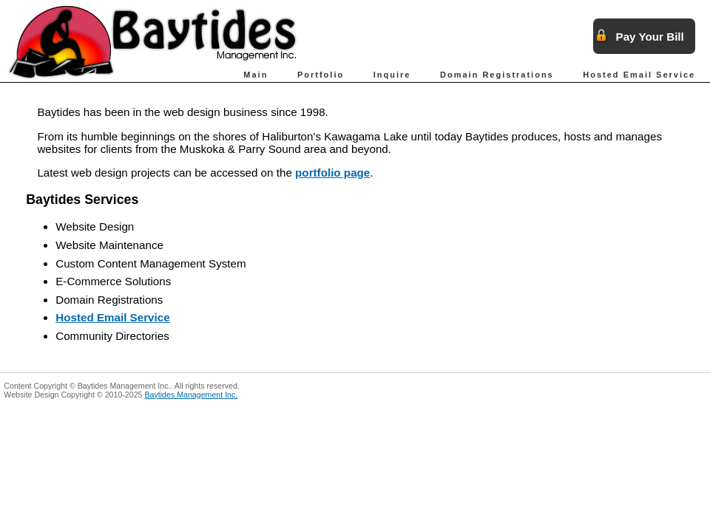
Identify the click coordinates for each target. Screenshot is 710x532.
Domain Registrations (497, 74)
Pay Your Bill (650, 36)
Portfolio (320, 74)
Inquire (392, 74)
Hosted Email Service (639, 74)
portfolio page (332, 172)
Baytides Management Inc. (190, 394)
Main (255, 74)
